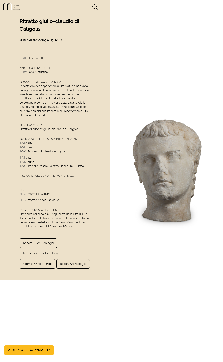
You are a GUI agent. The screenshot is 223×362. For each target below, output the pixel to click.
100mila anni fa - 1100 (37, 264)
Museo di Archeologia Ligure (41, 253)
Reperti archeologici (73, 264)
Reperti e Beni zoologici (38, 243)
